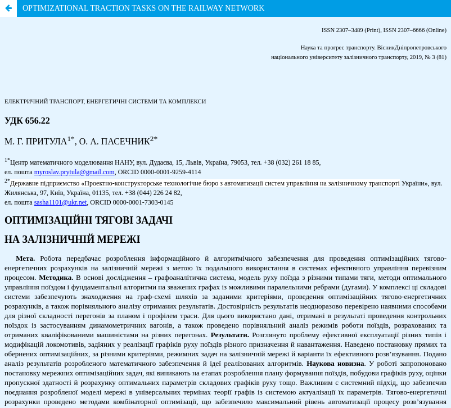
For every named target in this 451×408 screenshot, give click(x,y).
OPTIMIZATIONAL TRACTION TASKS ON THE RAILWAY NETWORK (143, 8)
